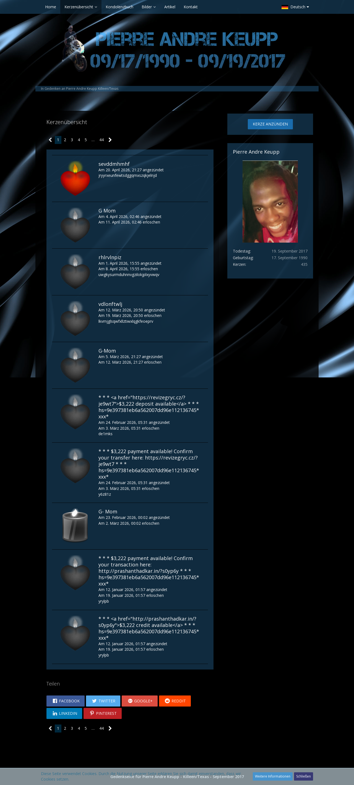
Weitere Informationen (272, 776)
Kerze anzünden (270, 124)
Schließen (303, 776)
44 (101, 139)
